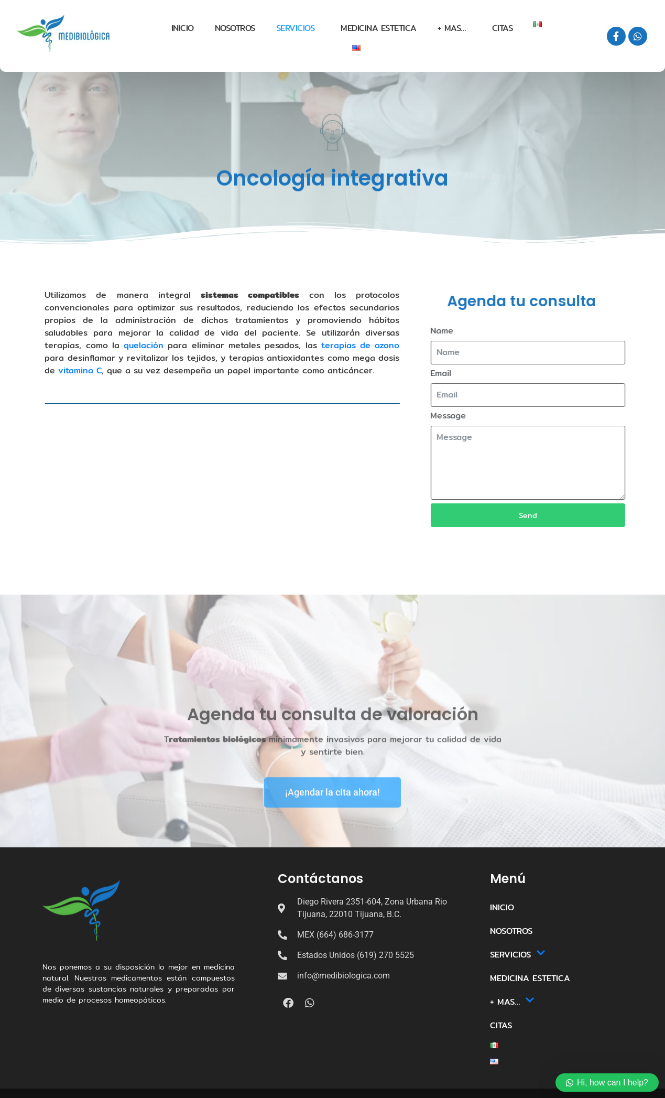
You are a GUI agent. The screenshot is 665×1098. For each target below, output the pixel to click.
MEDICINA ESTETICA (379, 28)
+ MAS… (452, 28)
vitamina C (41, 370)
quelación (105, 345)
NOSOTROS (235, 28)
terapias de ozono (321, 345)
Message (468, 416)
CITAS (502, 28)
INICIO (182, 28)
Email (461, 373)
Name (462, 331)
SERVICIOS (295, 28)
